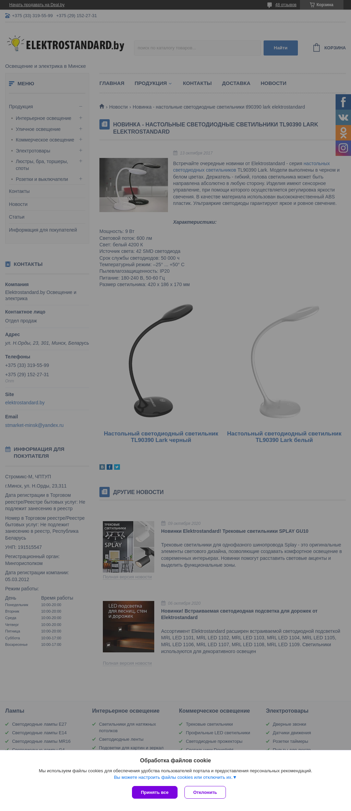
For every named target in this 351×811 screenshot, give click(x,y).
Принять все (155, 792)
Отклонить (205, 792)
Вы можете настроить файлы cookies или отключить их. (173, 777)
